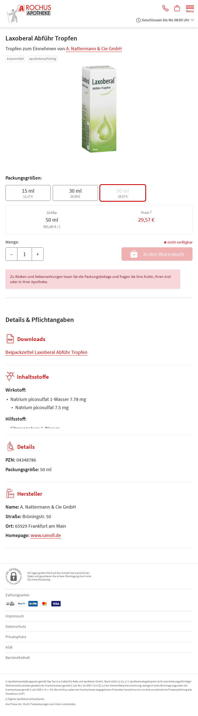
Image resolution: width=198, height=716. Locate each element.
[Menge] (24, 254)
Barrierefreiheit (17, 657)
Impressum (14, 616)
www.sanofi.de (46, 535)
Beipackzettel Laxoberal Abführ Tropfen (46, 352)
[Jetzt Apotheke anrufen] (164, 8)
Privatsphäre (15, 636)
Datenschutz (15, 626)
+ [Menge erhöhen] (37, 254)
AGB (8, 647)
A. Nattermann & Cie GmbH (94, 48)
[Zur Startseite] (30, 14)
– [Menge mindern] (11, 254)
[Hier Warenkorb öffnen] (177, 8)
